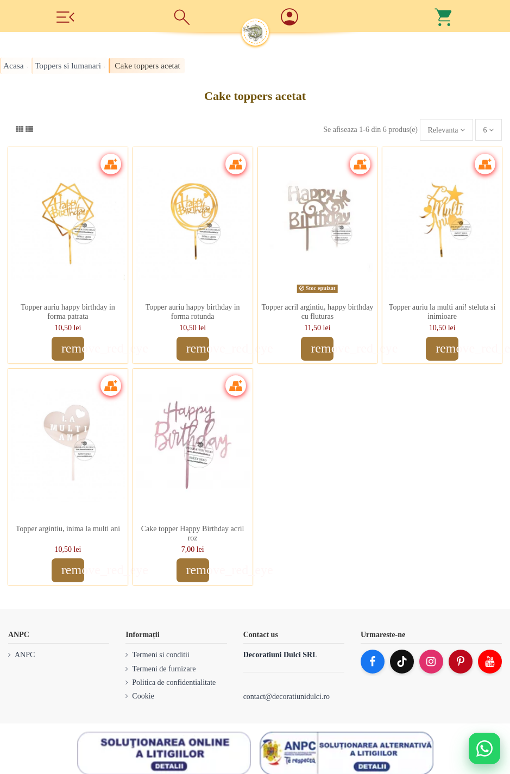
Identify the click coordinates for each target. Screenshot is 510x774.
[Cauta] (182, 16)
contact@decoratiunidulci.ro (286, 697)
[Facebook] (373, 662)
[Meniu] (66, 16)
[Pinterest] (461, 662)
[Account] (328, 17)
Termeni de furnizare (164, 669)
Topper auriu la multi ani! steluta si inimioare (442, 311)
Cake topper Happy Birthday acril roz (192, 533)
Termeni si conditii (161, 655)
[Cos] (444, 16)
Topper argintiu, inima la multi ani (68, 529)
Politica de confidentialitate (174, 682)
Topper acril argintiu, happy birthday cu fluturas (317, 311)
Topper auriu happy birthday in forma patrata (68, 311)
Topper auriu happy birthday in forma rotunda (193, 311)
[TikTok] (402, 662)
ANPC (25, 655)
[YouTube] (490, 662)
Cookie (143, 696)
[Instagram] (431, 662)
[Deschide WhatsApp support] (484, 748)
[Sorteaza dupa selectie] (446, 130)
